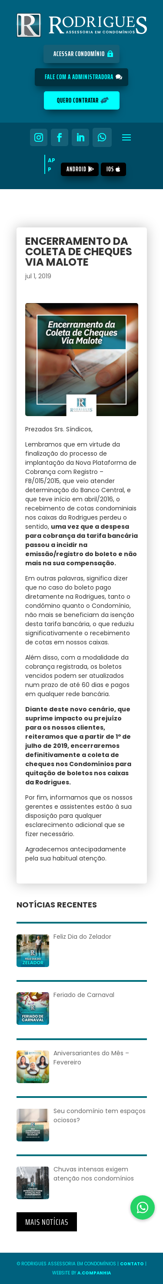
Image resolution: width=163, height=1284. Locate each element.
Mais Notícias (46, 1222)
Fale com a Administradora (79, 77)
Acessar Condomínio (79, 54)
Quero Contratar (78, 100)
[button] (142, 1207)
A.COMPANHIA (94, 1273)
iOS (110, 169)
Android (76, 169)
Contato (132, 1264)
